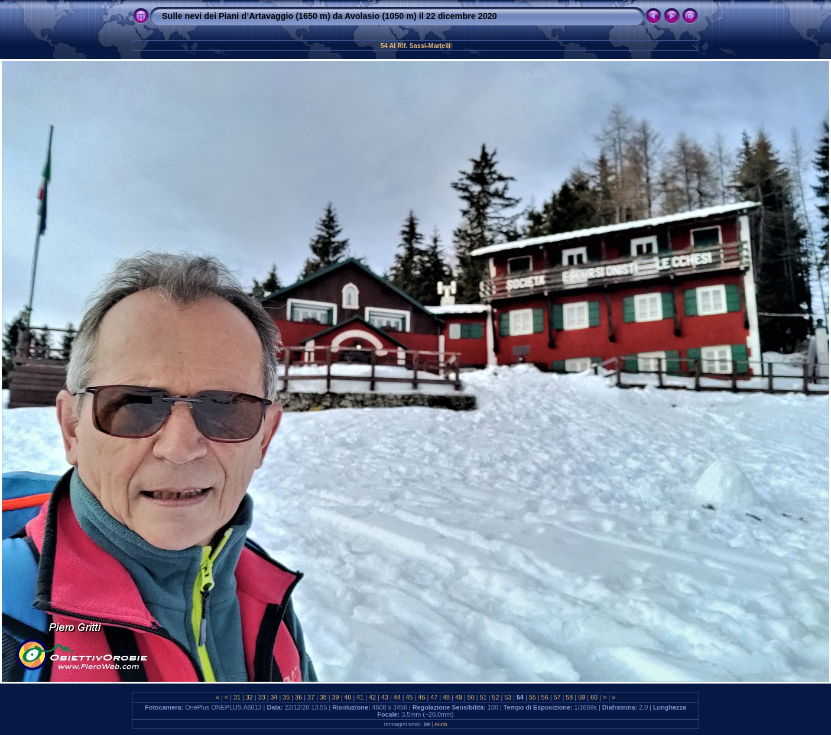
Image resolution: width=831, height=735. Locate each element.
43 (384, 697)
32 (249, 697)
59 (581, 697)
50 (471, 697)
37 (311, 697)
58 (569, 697)
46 (421, 697)
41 (360, 697)
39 (335, 697)
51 (483, 697)
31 (237, 697)
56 (545, 697)
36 (298, 697)
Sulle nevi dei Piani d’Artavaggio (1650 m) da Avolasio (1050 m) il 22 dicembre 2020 (329, 16)
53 (507, 697)
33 (262, 697)
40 (347, 697)
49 (458, 697)
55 (532, 697)
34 (273, 697)
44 (397, 697)
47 (434, 697)
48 (446, 697)
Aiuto (440, 724)
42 (372, 697)
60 (594, 697)
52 (495, 697)
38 (323, 697)
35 (286, 697)
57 (557, 697)
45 (409, 697)
